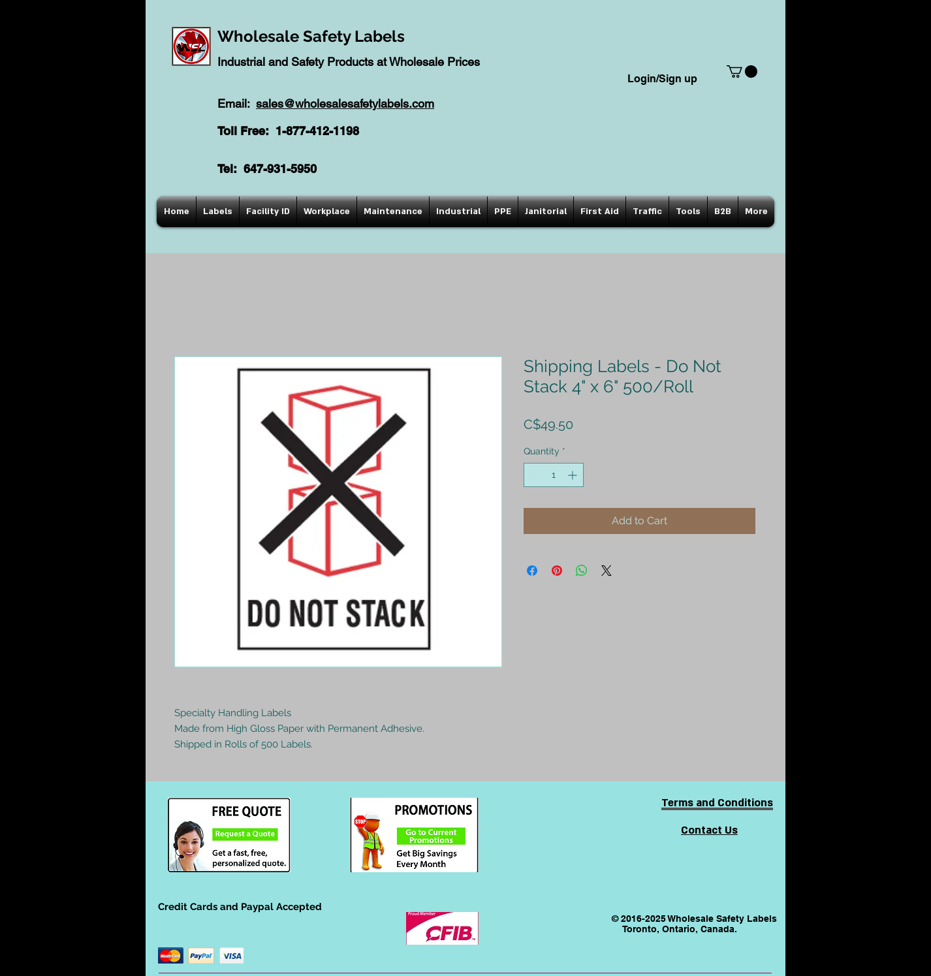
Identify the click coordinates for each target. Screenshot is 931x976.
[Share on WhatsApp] (582, 570)
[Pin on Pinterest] (557, 570)
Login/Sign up (662, 78)
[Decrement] (534, 475)
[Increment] (573, 475)
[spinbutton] (553, 475)
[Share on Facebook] (532, 570)
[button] (742, 71)
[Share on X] (606, 570)
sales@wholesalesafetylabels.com (345, 103)
